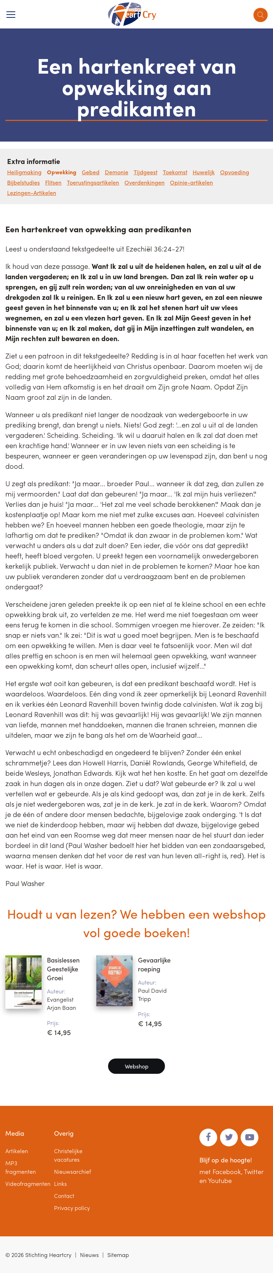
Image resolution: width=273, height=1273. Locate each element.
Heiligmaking (24, 172)
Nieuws (89, 1255)
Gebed (91, 172)
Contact (64, 1196)
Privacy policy (72, 1208)
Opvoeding (234, 172)
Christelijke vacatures (68, 1155)
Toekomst (175, 172)
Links (60, 1183)
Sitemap (118, 1255)
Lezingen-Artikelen (31, 193)
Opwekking (61, 172)
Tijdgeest (145, 172)
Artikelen (16, 1151)
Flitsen (53, 182)
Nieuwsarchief (72, 1171)
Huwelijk (204, 172)
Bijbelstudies (23, 182)
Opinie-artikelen (191, 182)
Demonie (116, 172)
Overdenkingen (144, 182)
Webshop (137, 1066)
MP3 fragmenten (20, 1167)
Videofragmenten (27, 1183)
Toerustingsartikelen (93, 182)
